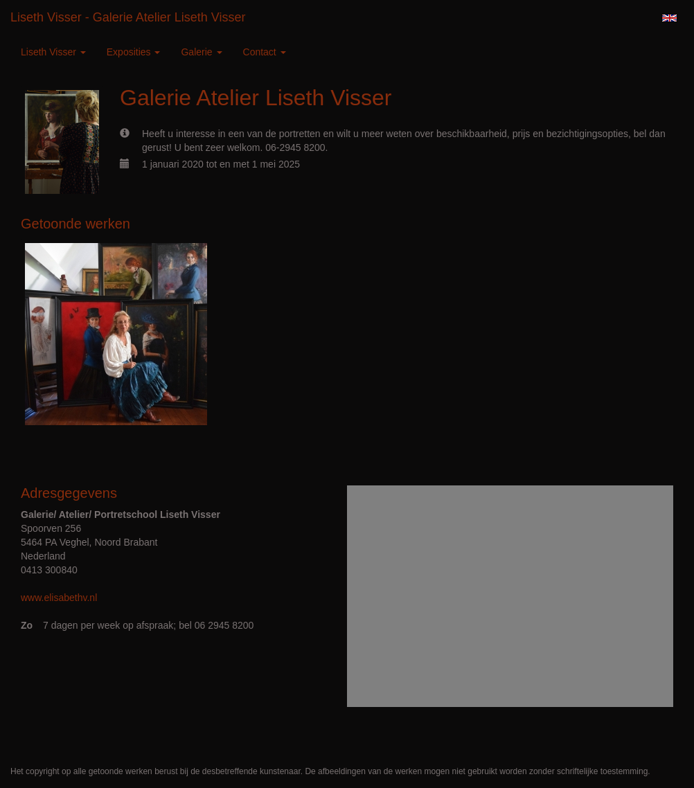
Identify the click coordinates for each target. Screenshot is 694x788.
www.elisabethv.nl (59, 597)
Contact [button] (264, 51)
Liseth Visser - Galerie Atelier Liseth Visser (128, 17)
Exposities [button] (134, 51)
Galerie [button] (201, 51)
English (669, 18)
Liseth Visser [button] (53, 51)
